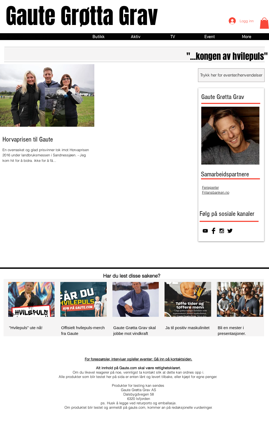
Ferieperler (210, 187)
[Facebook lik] (232, 255)
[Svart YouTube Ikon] (205, 231)
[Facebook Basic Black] (213, 231)
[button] (264, 23)
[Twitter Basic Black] (230, 231)
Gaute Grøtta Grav (82, 16)
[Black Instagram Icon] (222, 231)
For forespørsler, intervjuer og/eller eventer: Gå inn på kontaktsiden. (138, 359)
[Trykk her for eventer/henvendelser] (231, 75)
